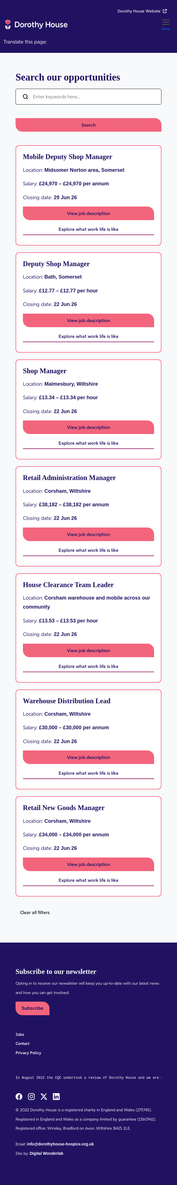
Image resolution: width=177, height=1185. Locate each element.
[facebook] (19, 1096)
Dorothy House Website (142, 11)
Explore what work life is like (88, 229)
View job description (88, 213)
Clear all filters (34, 912)
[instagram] (32, 1096)
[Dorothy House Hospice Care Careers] (35, 24)
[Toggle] (166, 24)
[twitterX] (44, 1096)
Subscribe (32, 1008)
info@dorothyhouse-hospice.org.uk (60, 1144)
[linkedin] (56, 1096)
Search (88, 125)
